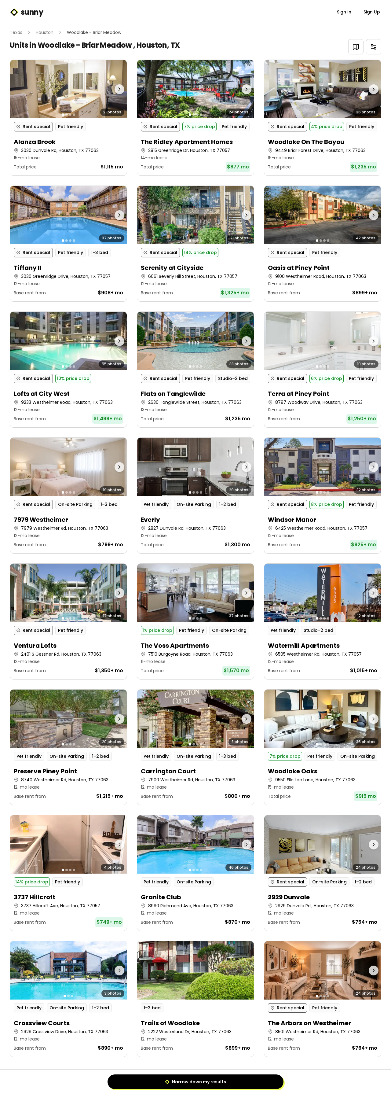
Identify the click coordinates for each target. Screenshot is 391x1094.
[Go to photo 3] (70, 114)
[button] (68, 118)
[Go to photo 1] (63, 114)
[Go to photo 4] (74, 114)
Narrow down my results (195, 1082)
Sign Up (372, 12)
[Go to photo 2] (66, 114)
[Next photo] (112, 89)
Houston (44, 32)
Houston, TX (158, 45)
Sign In (344, 12)
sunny (26, 12)
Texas (16, 32)
